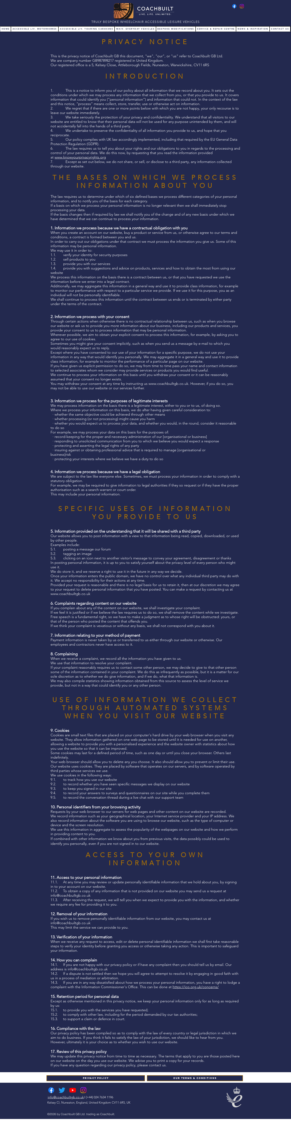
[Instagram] (242, 6)
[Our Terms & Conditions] (195, 1078)
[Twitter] (62, 1090)
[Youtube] (73, 1090)
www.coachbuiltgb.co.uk (168, 383)
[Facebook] (234, 6)
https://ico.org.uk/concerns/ (196, 987)
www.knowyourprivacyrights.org (80, 157)
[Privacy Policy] (95, 1078)
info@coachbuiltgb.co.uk (71, 895)
